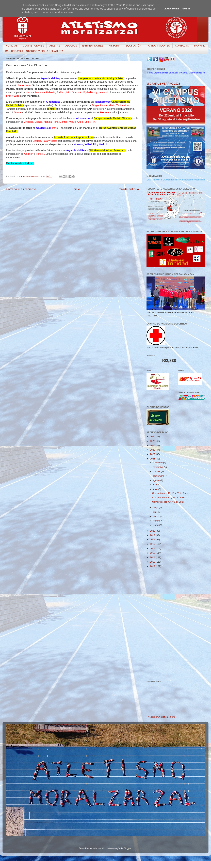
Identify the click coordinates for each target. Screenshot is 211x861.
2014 (153, 557)
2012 (153, 566)
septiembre (159, 476)
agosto (156, 480)
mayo (156, 507)
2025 (153, 441)
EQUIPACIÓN (133, 45)
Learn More (171, 8)
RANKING (200, 45)
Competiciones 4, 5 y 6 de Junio (168, 502)
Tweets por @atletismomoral (161, 717)
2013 (153, 562)
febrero (157, 520)
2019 (153, 535)
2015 (153, 553)
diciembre (158, 462)
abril (155, 512)
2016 (153, 548)
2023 (153, 450)
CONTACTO (182, 45)
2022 (153, 454)
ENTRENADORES (92, 45)
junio (155, 489)
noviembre (158, 467)
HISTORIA (114, 45)
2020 (153, 531)
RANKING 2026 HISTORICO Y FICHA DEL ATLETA (34, 51)
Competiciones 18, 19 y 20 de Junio (170, 493)
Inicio (76, 189)
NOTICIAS (12, 45)
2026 (153, 436)
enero (156, 525)
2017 (153, 544)
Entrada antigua (128, 189)
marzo (156, 516)
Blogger (127, 848)
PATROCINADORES (158, 45)
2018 (153, 539)
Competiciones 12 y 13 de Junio (168, 497)
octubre (157, 471)
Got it (186, 8)
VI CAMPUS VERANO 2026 (163, 83)
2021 (153, 458)
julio (155, 484)
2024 (153, 445)
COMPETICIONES (33, 45)
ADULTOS (71, 45)
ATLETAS (54, 45)
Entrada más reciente (21, 189)
